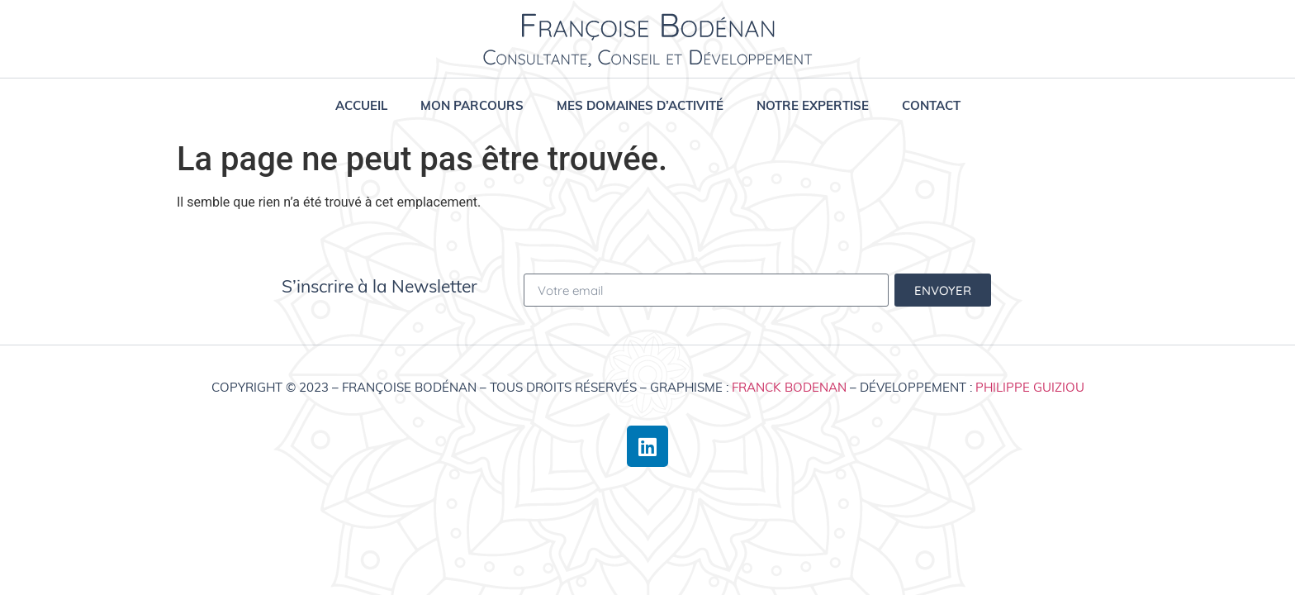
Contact (931, 105)
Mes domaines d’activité (640, 105)
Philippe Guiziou (1029, 387)
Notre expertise (813, 105)
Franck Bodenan (789, 387)
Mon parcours (472, 105)
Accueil (361, 105)
